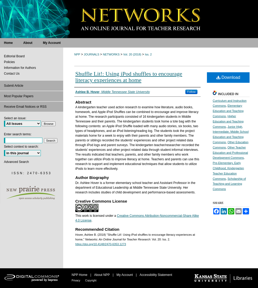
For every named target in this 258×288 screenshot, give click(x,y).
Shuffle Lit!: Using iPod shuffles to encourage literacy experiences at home (128, 76)
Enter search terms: (18, 134)
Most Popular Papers (18, 96)
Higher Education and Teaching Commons (228, 121)
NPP (77, 54)
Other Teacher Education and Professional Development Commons (230, 153)
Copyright (91, 280)
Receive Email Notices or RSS (25, 107)
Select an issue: (15, 118)
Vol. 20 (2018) (132, 54)
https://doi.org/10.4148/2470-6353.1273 (100, 244)
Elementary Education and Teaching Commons (228, 111)
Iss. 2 (148, 54)
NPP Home (80, 275)
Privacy (76, 280)
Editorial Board (14, 56)
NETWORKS (111, 54)
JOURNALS (91, 54)
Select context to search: (21, 146)
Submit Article (13, 86)
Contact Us (11, 73)
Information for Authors (20, 68)
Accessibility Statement (156, 275)
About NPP (102, 275)
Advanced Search (16, 162)
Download (228, 77)
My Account (125, 275)
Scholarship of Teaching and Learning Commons (229, 184)
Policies (9, 62)
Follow (191, 91)
